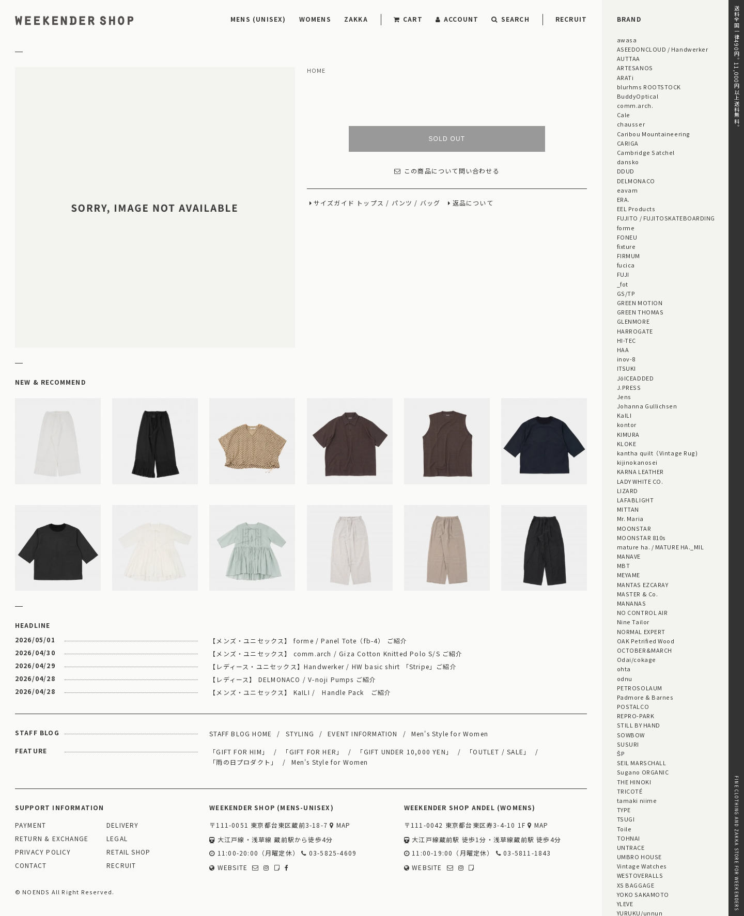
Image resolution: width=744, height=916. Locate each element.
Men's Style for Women (449, 733)
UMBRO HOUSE (639, 856)
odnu (624, 678)
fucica (626, 265)
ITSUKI (626, 368)
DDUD (625, 171)
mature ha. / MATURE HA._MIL (660, 547)
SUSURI (628, 744)
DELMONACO (636, 181)
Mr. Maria (630, 518)
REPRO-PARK (635, 716)
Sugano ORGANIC (643, 772)
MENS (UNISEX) (258, 18)
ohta (624, 669)
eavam (627, 190)
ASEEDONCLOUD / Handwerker (662, 49)
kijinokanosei (637, 462)
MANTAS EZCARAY (643, 584)
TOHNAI (628, 838)
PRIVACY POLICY (43, 852)
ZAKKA (356, 18)
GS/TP (626, 293)
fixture (626, 246)
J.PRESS (629, 387)
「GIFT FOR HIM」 (239, 751)
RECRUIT (571, 18)
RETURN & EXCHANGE (51, 839)
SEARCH (510, 18)
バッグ (430, 203)
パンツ (402, 203)
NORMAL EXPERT (641, 631)
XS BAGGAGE (635, 885)
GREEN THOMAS (640, 312)
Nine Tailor (633, 622)
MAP (340, 825)
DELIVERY (122, 825)
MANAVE (629, 556)
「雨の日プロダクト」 (243, 761)
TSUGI (626, 819)
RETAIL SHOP (128, 852)
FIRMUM (628, 255)
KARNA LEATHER (640, 471)
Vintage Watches (642, 866)
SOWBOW (631, 735)
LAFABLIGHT (635, 500)
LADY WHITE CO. (640, 481)
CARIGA (628, 143)
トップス (370, 203)
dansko (628, 161)
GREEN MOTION (639, 302)
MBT (623, 565)
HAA (623, 349)
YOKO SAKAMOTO (643, 894)
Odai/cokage (636, 659)
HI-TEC (626, 340)
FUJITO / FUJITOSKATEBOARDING (666, 218)
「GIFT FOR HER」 (312, 751)
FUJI (623, 274)
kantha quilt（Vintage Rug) (657, 453)
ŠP (621, 753)
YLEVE (625, 903)
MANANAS (631, 603)
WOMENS (315, 18)
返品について (473, 203)
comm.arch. (635, 105)
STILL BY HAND (638, 725)
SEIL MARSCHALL (642, 763)
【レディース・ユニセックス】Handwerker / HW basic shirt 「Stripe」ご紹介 (333, 666)
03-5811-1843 (523, 853)
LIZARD (627, 490)
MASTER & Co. (637, 594)
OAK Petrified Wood (646, 641)
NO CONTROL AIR (642, 612)
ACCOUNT (457, 18)
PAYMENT (30, 825)
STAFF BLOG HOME (240, 733)
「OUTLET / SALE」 (498, 751)
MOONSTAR (634, 528)
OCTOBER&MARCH (644, 650)
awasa (627, 40)
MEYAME (628, 575)
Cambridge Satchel (646, 152)
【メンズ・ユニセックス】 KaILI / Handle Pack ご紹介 (300, 692)
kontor (627, 424)
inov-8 (626, 359)
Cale (623, 114)
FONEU (627, 237)
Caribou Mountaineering (653, 134)
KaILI (624, 415)
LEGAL (117, 839)
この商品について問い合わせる (447, 171)
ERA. (623, 199)
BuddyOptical (637, 96)
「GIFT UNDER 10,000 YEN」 (405, 751)
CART (408, 18)
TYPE (624, 810)
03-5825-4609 (329, 853)
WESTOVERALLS (640, 875)
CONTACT (31, 866)
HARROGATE (635, 331)
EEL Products (636, 208)
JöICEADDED (635, 378)
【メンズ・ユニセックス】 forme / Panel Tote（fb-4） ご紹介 (308, 640)
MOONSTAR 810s (641, 537)
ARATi (625, 77)
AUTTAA (628, 58)
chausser (631, 124)
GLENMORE (633, 321)
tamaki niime (637, 800)
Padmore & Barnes (645, 697)
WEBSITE (228, 868)
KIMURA (628, 434)
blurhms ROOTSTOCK (649, 87)
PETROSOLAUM (639, 688)
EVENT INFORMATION (362, 733)
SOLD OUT (446, 139)
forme (626, 228)
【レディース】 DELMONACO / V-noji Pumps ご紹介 (292, 679)
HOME (316, 70)
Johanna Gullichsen (647, 406)
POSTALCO (633, 706)
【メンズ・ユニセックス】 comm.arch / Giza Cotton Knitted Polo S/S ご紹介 (335, 653)
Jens (624, 396)
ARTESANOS (635, 68)
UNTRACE (631, 847)
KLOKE (627, 443)
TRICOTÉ (630, 791)
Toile (624, 829)
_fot (622, 284)
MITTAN (628, 509)
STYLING (300, 733)
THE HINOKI (634, 782)
